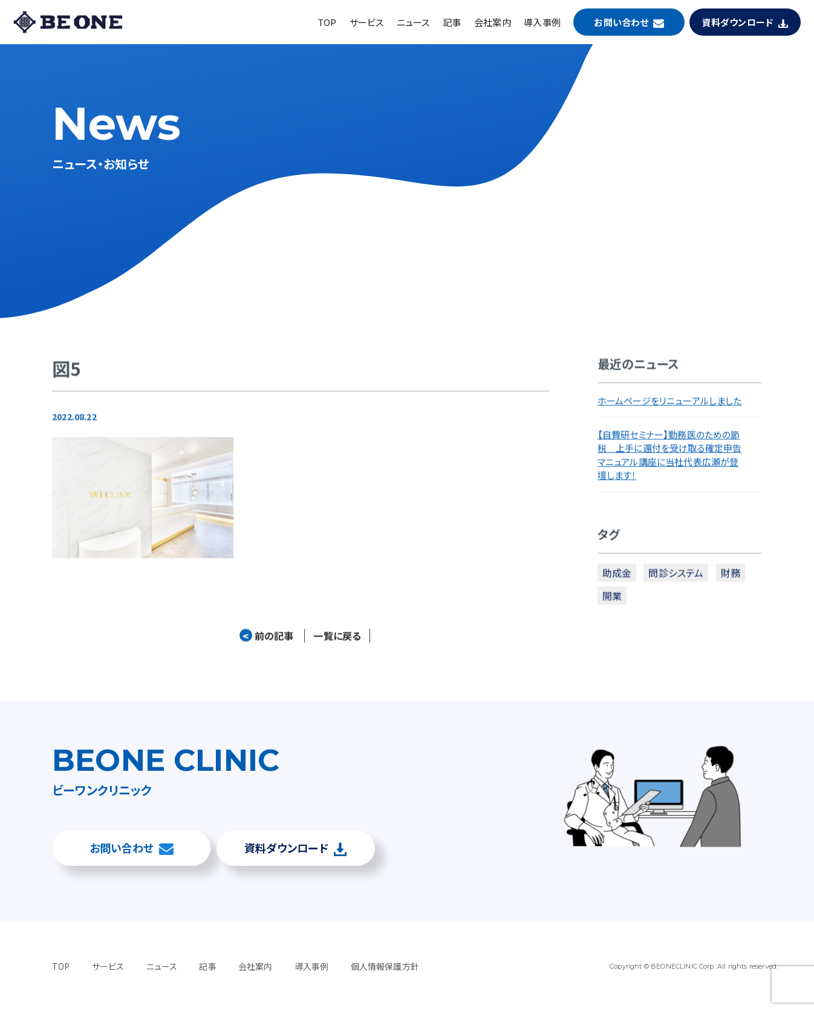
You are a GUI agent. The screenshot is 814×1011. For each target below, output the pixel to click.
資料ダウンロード (737, 22)
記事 (452, 22)
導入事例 (542, 22)
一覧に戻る (337, 639)
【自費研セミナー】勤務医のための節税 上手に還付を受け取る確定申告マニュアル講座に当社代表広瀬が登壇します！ (669, 458)
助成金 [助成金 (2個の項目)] (616, 575)
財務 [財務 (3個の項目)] (730, 575)
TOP (326, 22)
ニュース (413, 22)
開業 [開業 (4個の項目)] (612, 599)
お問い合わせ (621, 22)
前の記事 (266, 639)
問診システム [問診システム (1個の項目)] (675, 575)
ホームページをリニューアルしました (669, 403)
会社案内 (492, 22)
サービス (367, 22)
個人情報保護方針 (385, 966)
